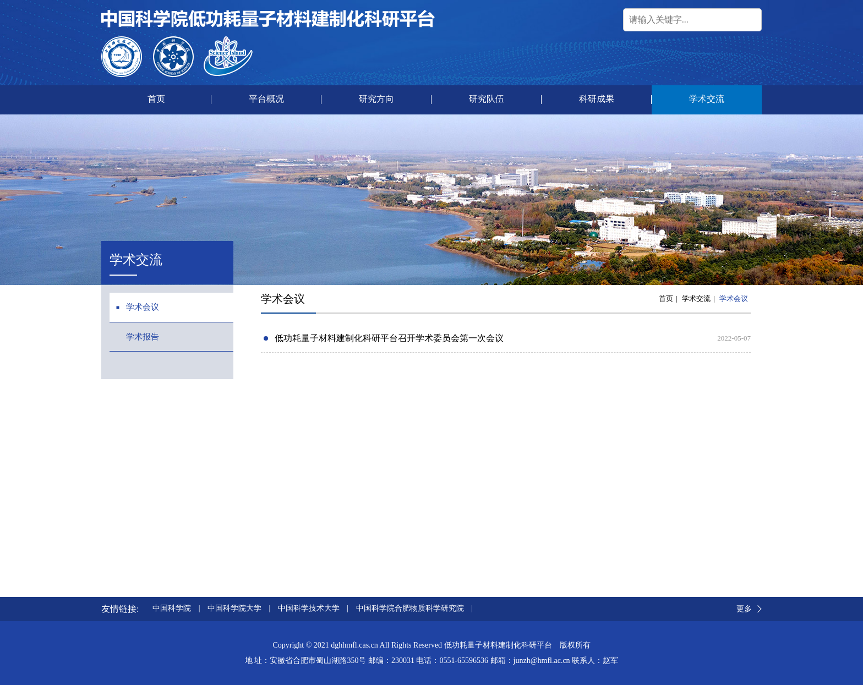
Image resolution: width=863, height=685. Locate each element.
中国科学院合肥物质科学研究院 (410, 608)
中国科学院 (171, 608)
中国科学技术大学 (309, 608)
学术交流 (696, 298)
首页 (666, 298)
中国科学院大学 (234, 608)
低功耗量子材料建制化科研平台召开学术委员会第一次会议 (389, 338)
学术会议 (733, 298)
